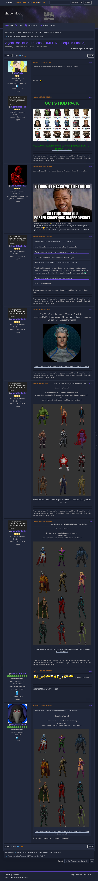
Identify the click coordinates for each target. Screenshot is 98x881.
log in (35, 3)
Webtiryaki (16, 874)
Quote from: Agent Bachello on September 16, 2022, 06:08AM (56, 710)
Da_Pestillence (18, 724)
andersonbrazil (18, 673)
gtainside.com (76, 317)
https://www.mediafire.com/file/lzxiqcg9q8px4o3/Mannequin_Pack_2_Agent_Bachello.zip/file (62, 650)
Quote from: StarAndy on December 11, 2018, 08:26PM (54, 241)
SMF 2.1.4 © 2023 (11, 877)
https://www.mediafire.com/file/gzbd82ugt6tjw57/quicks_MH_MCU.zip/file (61, 366)
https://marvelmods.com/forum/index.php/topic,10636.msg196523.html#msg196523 (61, 230)
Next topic (88, 49)
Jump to (61, 861)
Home (9, 26)
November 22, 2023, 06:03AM (42, 705)
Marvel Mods (13, 13)
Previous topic (77, 49)
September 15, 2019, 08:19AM (42, 97)
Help (72, 874)
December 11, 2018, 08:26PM (42, 62)
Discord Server (31, 26)
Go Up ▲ (90, 874)
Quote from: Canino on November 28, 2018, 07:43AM (54, 278)
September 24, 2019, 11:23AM (42, 166)
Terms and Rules (80, 874)
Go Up (7, 846)
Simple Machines (22, 877)
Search (18, 26)
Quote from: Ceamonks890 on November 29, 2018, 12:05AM (56, 263)
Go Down (8, 55)
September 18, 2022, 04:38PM (42, 671)
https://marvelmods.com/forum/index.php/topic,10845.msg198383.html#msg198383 (61, 226)
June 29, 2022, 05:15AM (40, 383)
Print (91, 56)
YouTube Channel (47, 26)
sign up (42, 3)
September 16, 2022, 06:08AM (42, 521)
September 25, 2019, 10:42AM (42, 236)
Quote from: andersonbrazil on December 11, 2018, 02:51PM (56, 252)
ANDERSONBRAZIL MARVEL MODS (45, 689)
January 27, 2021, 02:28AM (41, 309)
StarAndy (18, 73)
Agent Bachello (18, 107)
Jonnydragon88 (18, 186)
